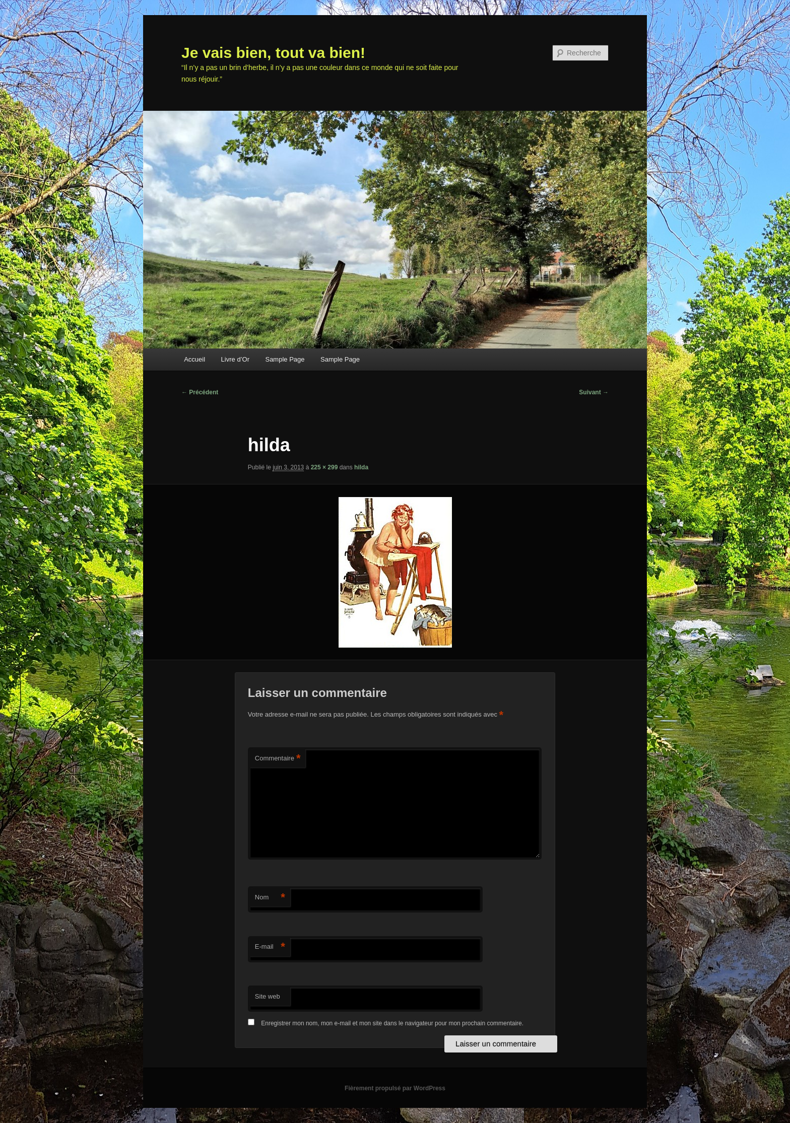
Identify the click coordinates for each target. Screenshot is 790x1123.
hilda (361, 467)
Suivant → (594, 392)
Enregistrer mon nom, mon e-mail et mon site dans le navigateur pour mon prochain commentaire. (392, 1023)
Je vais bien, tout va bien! (273, 52)
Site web (267, 996)
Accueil (194, 359)
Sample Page (284, 359)
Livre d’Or (235, 359)
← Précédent (199, 392)
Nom (270, 897)
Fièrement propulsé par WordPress (395, 1088)
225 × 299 (324, 467)
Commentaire (278, 758)
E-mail (270, 947)
